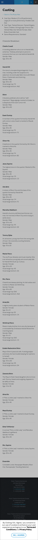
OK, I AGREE (19, 535)
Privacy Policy (26, 529)
